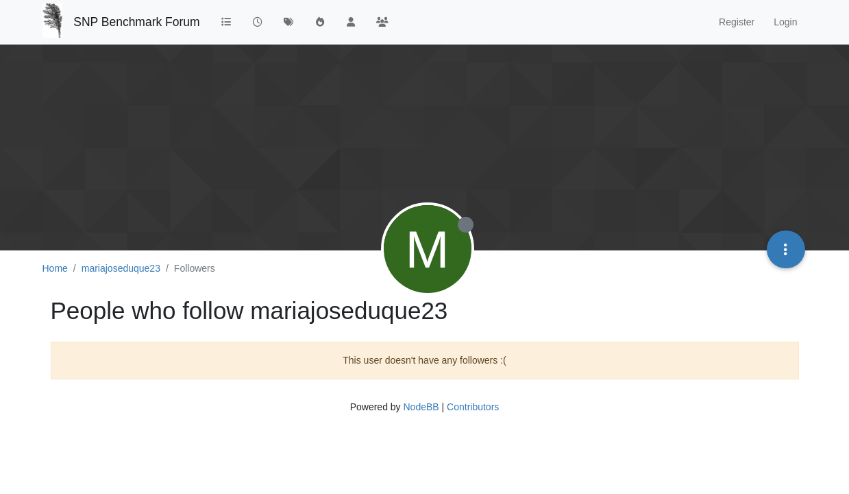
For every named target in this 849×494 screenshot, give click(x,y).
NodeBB (421, 406)
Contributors (473, 406)
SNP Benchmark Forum (136, 22)
